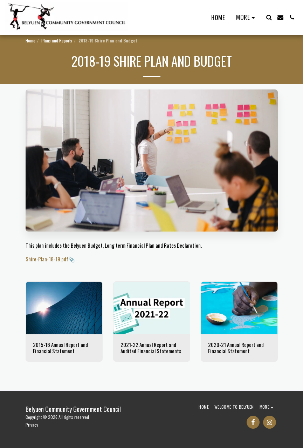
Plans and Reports (56, 41)
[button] (268, 17)
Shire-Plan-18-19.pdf (47, 259)
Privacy (32, 425)
